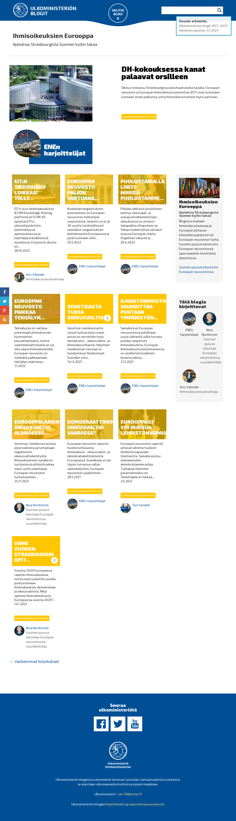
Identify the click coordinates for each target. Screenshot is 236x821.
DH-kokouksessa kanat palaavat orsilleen (163, 72)
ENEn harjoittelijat (65, 150)
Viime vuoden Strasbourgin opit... (34, 551)
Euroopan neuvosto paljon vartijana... (83, 189)
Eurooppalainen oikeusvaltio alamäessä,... (36, 427)
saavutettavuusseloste (146, 804)
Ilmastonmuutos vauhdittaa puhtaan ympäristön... (145, 309)
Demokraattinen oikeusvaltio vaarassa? (90, 427)
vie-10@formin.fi (130, 794)
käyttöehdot (115, 804)
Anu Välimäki (35, 274)
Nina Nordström (37, 505)
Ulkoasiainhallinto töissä (139, 116)
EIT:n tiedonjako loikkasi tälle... (30, 189)
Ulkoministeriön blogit (53, 10)
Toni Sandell (141, 505)
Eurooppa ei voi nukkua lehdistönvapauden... (150, 427)
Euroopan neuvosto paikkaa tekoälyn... (29, 309)
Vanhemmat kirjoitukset (34, 661)
